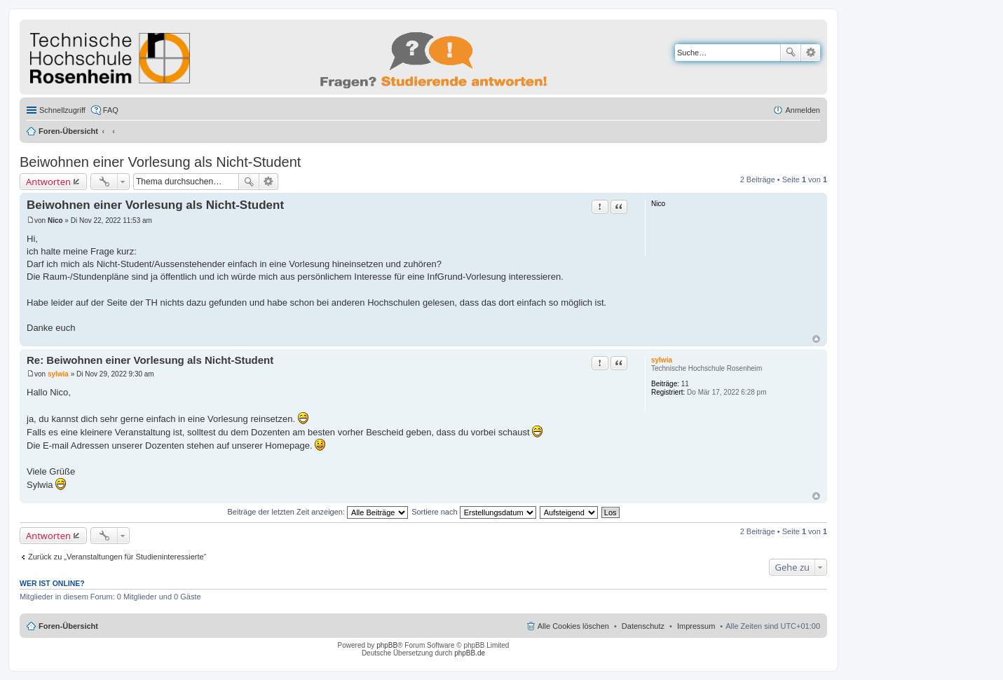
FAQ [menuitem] (110, 110)
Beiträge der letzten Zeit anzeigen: (317, 512)
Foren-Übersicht (68, 131)
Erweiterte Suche (810, 52)
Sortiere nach (473, 512)
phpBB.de (469, 653)
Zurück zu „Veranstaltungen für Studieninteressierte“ (117, 556)
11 (685, 384)
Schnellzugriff (62, 110)
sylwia (661, 360)
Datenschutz (643, 626)
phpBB (386, 645)
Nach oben (816, 339)
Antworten (48, 181)
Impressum (696, 626)
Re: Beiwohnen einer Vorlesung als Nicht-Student (150, 360)
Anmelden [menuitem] (802, 110)
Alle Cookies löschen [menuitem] (573, 626)
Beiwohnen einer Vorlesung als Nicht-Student (160, 162)
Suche (790, 52)
